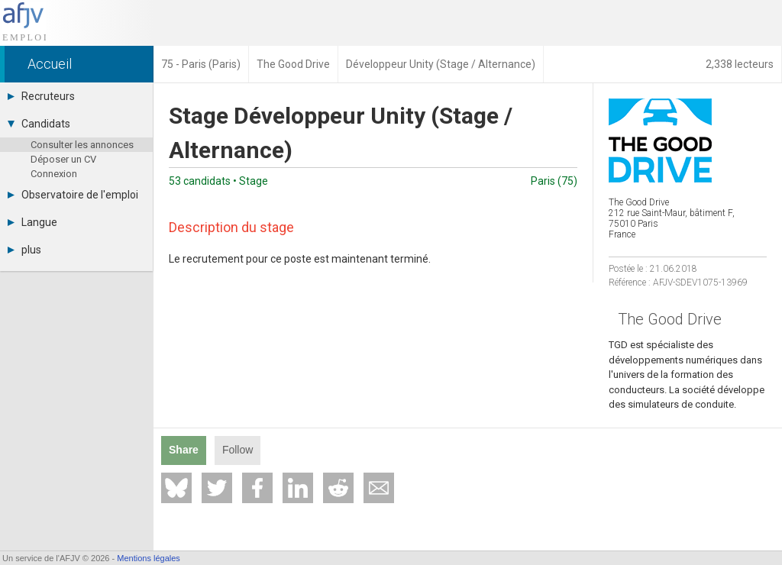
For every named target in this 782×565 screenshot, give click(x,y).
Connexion (54, 173)
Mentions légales (148, 558)
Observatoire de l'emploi (73, 195)
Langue (32, 222)
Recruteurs (41, 96)
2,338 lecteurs (740, 64)
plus (24, 250)
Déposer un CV (63, 159)
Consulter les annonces (82, 144)
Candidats (39, 124)
